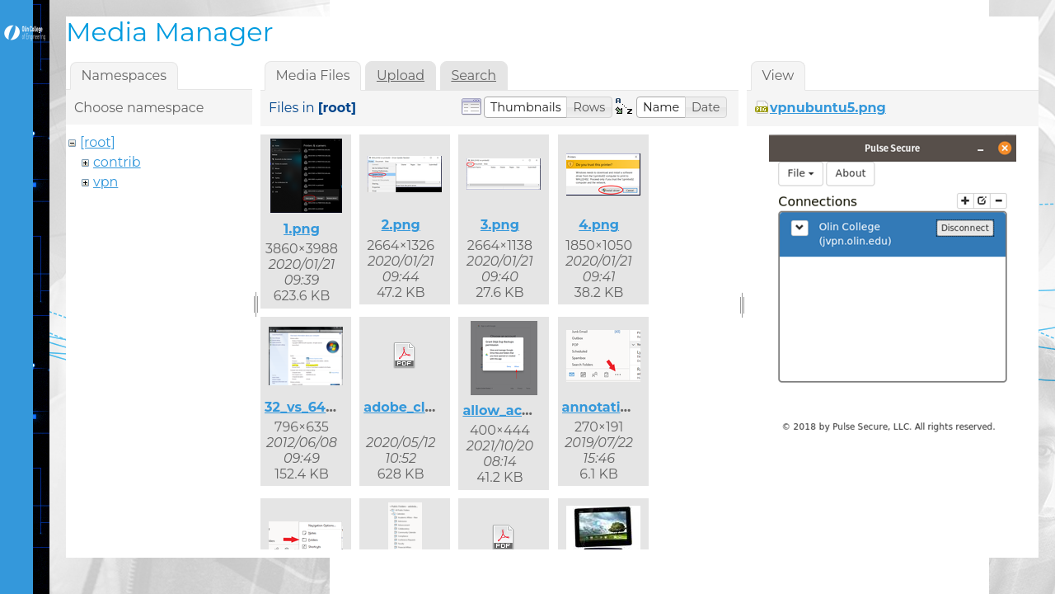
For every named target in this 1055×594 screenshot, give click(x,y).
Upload (400, 75)
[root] (97, 142)
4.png (599, 225)
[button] (526, 107)
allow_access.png (522, 410)
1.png (302, 229)
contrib (117, 162)
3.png (500, 225)
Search (473, 75)
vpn (105, 182)
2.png (401, 225)
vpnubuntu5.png (828, 108)
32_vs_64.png (311, 407)
